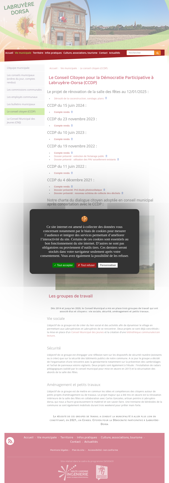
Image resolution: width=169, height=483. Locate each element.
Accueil (9, 52)
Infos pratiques (53, 52)
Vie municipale (23, 52)
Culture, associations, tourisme (80, 52)
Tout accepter (63, 265)
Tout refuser (86, 265)
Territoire (38, 52)
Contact (103, 52)
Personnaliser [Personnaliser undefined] (108, 265)
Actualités (114, 52)
